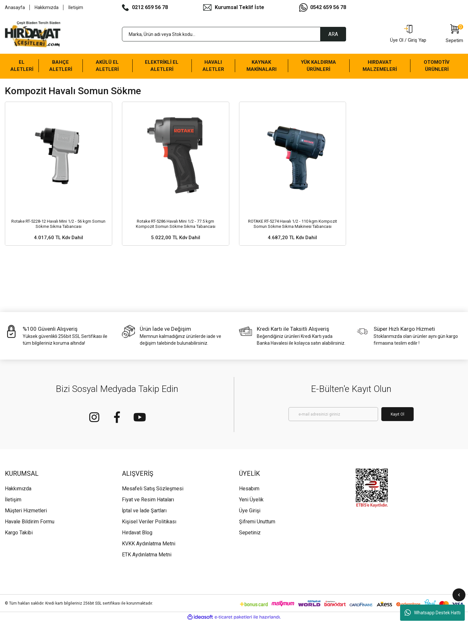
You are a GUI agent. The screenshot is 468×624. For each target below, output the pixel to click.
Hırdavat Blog (137, 529)
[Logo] (32, 34)
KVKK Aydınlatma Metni (148, 540)
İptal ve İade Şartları (144, 507)
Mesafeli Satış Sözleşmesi (152, 485)
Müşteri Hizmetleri (26, 507)
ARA (333, 34)
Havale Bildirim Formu (29, 518)
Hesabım (249, 485)
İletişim (75, 7)
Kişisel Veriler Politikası (149, 518)
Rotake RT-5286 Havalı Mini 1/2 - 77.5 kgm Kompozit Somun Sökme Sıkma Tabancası (175, 219)
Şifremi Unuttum (257, 518)
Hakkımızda (47, 7)
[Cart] (454, 34)
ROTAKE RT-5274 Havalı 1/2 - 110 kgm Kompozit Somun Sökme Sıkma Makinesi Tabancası (292, 219)
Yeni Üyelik (251, 496)
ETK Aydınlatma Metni (146, 551)
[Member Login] (408, 34)
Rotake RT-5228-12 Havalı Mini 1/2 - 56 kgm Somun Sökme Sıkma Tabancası (58, 219)
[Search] (234, 34)
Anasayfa (15, 7)
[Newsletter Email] (333, 411)
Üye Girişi (249, 507)
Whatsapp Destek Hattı (433, 612)
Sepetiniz (250, 529)
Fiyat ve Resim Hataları (148, 496)
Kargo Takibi (19, 529)
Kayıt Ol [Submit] (397, 410)
